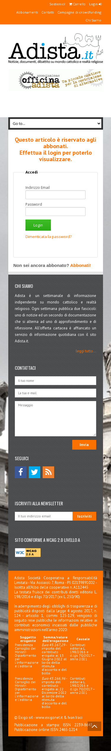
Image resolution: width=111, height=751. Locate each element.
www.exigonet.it (49, 717)
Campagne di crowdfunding (79, 12)
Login (95, 4)
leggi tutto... (86, 351)
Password (33, 204)
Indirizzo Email (37, 187)
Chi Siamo (93, 20)
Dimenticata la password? (48, 236)
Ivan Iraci (75, 717)
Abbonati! (80, 265)
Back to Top (94, 726)
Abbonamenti (27, 12)
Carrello (77, 4)
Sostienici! (57, 4)
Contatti (47, 12)
